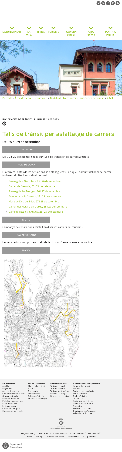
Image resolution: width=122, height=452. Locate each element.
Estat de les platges (59, 393)
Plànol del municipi (36, 386)
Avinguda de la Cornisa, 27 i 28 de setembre (35, 196)
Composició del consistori (13, 393)
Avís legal (40, 436)
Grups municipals (10, 396)
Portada (7, 98)
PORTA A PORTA (110, 33)
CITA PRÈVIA (91, 33)
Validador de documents (84, 413)
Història (31, 388)
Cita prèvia (78, 398)
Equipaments (34, 393)
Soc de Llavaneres (36, 383)
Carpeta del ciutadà (81, 386)
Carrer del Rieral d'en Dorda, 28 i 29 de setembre (38, 206)
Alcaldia (5, 386)
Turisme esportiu (57, 388)
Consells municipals (11, 408)
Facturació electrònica (83, 401)
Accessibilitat (73, 436)
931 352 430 (93, 433)
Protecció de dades (55, 436)
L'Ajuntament (8, 383)
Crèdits (29, 436)
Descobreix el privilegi (60, 396)
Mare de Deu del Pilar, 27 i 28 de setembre (34, 201)
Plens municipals (9, 403)
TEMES (41, 31)
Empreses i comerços (37, 398)
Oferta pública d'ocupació (84, 411)
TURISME (53, 31)
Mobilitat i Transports (63, 98)
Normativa (77, 406)
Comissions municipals (12, 411)
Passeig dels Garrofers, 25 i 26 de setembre (35, 181)
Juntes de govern (9, 406)
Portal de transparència (12, 401)
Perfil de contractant (82, 408)
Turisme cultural (57, 386)
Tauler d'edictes (80, 396)
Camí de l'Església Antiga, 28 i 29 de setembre (36, 211)
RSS (84, 436)
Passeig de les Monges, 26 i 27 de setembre (34, 191)
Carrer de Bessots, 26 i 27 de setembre (32, 186)
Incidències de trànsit (91, 98)
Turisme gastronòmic (59, 391)
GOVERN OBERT (71, 33)
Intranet (92, 436)
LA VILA (29, 33)
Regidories (7, 388)
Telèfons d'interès (36, 396)
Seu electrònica (80, 393)
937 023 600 (78, 433)
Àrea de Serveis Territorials (31, 98)
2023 (110, 98)
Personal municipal (10, 398)
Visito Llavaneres (58, 383)
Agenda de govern (10, 391)
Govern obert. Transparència (86, 383)
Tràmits (76, 388)
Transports (33, 391)
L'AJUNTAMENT (11, 31)
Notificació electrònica (83, 403)
